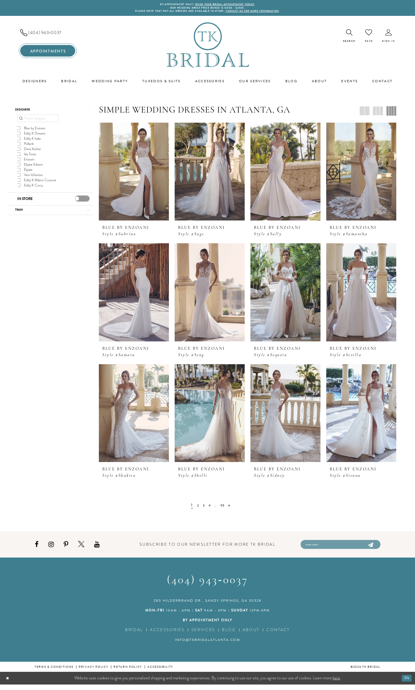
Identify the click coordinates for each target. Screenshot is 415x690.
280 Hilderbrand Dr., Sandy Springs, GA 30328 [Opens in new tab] (207, 606)
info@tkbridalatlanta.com (207, 645)
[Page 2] (195, 508)
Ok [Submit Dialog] (405, 683)
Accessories (167, 635)
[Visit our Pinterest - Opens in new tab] (66, 548)
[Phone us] (47, 35)
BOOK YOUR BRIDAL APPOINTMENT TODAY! (230, 5)
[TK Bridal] (207, 47)
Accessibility (160, 672)
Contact (278, 635)
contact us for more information (264, 14)
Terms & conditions (54, 672)
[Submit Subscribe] (370, 548)
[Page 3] (202, 508)
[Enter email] (340, 548)
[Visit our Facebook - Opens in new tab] (37, 548)
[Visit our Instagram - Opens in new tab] (51, 548)
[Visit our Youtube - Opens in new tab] (97, 548)
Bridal (134, 635)
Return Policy (128, 672)
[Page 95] (225, 508)
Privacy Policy (93, 672)
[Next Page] (233, 508)
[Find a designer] (38, 123)
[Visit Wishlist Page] (369, 39)
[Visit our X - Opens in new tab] (81, 549)
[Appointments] (47, 53)
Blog (228, 635)
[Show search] (349, 39)
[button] (389, 39)
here (336, 683)
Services (203, 635)
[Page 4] (209, 508)
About (251, 635)
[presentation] (82, 204)
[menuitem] (47, 35)
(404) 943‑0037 (207, 586)
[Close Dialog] (8, 684)
